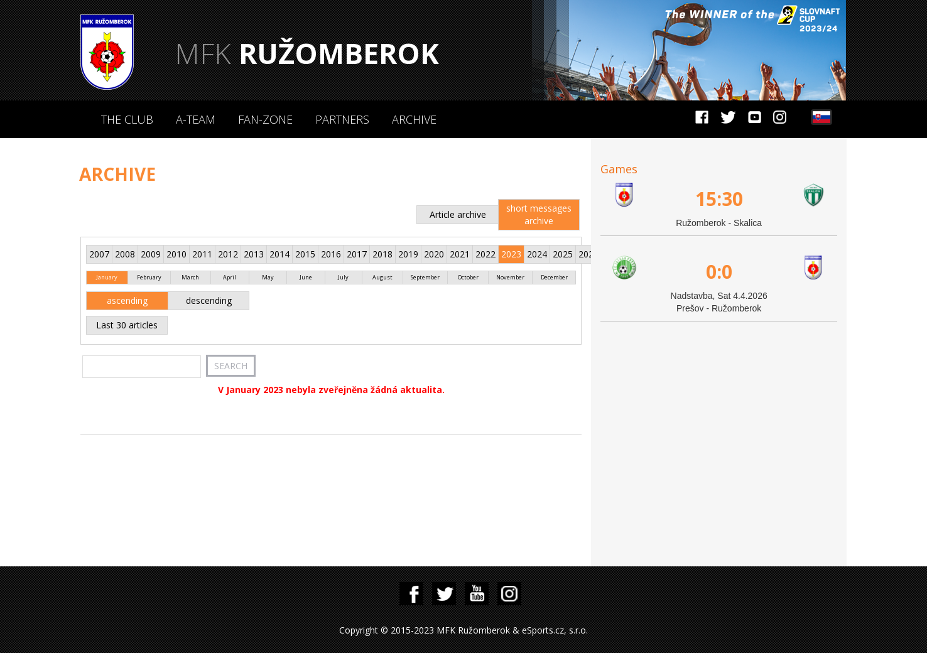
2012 (228, 254)
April (229, 277)
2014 (279, 254)
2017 (357, 254)
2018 (382, 254)
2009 (151, 254)
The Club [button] (127, 119)
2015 (305, 254)
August (382, 277)
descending (209, 300)
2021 (460, 254)
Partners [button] (342, 119)
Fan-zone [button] (265, 119)
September (425, 277)
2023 (511, 254)
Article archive (458, 214)
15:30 (719, 199)
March (190, 277)
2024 (537, 254)
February (149, 277)
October (468, 277)
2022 (485, 254)
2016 (331, 254)
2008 (125, 254)
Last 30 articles (127, 325)
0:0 (719, 271)
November (510, 277)
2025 (563, 254)
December (554, 277)
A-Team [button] (195, 119)
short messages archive (539, 214)
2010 (176, 254)
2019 (408, 254)
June (306, 277)
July (343, 277)
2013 (254, 254)
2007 (99, 254)
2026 (588, 254)
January (106, 277)
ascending (127, 300)
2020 (434, 254)
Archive (414, 119)
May (268, 277)
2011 (202, 254)
